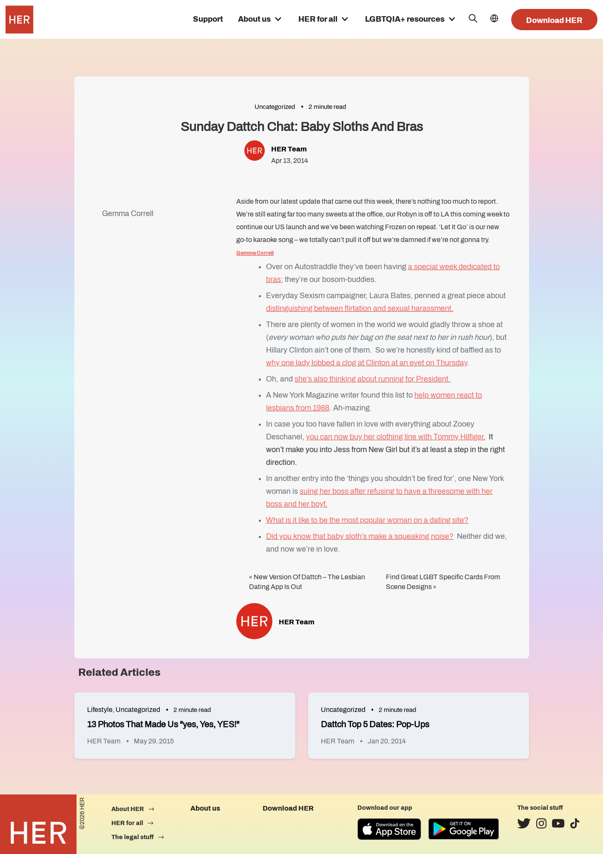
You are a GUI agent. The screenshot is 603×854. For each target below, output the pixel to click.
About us (254, 19)
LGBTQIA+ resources (404, 19)
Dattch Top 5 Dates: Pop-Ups (375, 724)
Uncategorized (275, 106)
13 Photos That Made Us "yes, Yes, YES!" (163, 724)
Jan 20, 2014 (387, 741)
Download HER (554, 20)
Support (208, 19)
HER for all (317, 19)
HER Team (289, 149)
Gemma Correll (127, 213)
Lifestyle (100, 709)
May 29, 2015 (154, 741)
